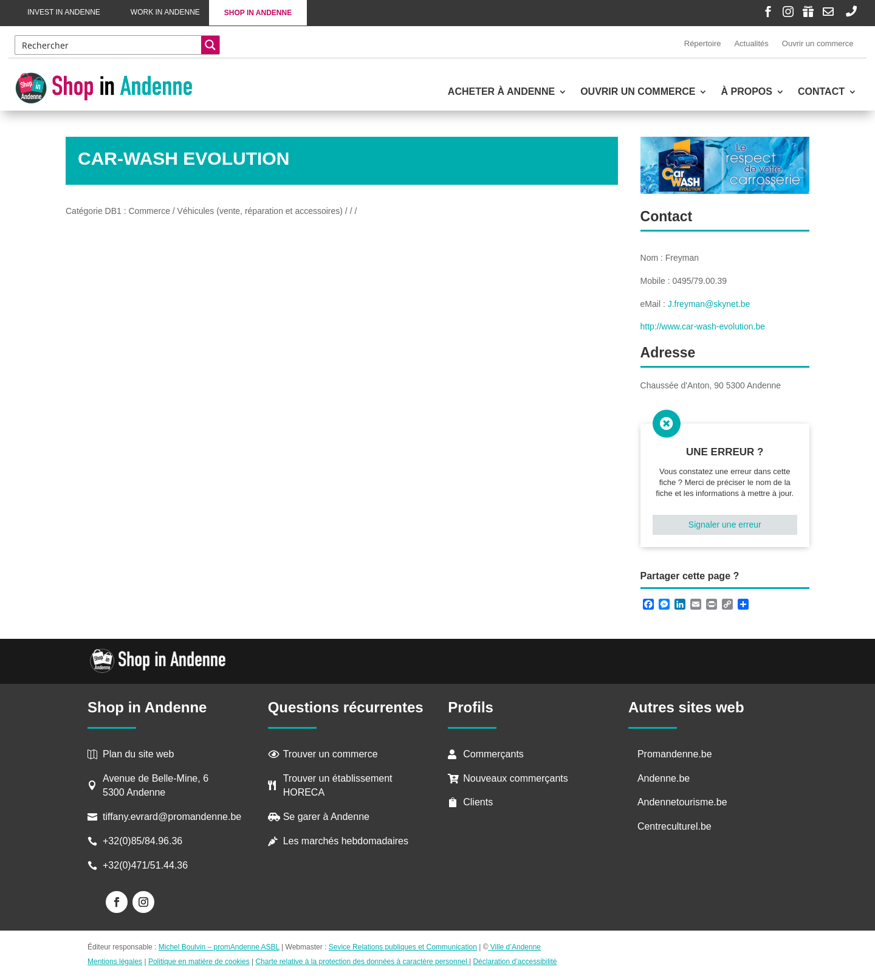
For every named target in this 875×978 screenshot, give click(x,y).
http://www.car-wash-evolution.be (702, 326)
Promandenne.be (674, 754)
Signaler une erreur (724, 524)
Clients (478, 802)
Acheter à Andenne (501, 92)
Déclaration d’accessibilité (515, 961)
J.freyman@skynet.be (709, 304)
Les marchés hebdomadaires (345, 841)
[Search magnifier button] (210, 45)
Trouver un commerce (330, 754)
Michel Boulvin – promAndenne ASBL (219, 947)
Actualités (751, 43)
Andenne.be (663, 778)
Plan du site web (138, 754)
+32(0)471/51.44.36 (147, 865)
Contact (821, 92)
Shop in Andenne (258, 13)
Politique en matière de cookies (199, 961)
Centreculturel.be (674, 826)
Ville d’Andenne (514, 947)
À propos (746, 92)
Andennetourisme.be (682, 802)
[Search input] (108, 45)
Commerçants (493, 754)
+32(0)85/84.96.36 (142, 841)
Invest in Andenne (63, 12)
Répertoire (702, 43)
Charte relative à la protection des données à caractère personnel (362, 961)
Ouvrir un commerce (818, 43)
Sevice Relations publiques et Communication (403, 947)
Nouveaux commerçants (515, 778)
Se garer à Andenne (326, 816)
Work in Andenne (165, 12)
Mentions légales (115, 961)
